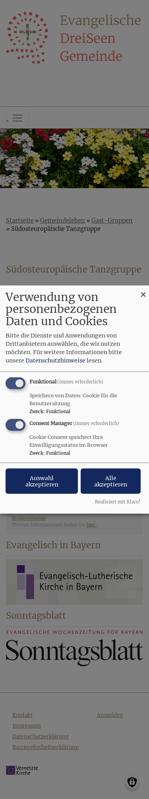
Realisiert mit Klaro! (117, 502)
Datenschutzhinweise (55, 360)
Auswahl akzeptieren (41, 481)
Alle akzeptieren (110, 481)
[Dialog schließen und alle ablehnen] (143, 290)
